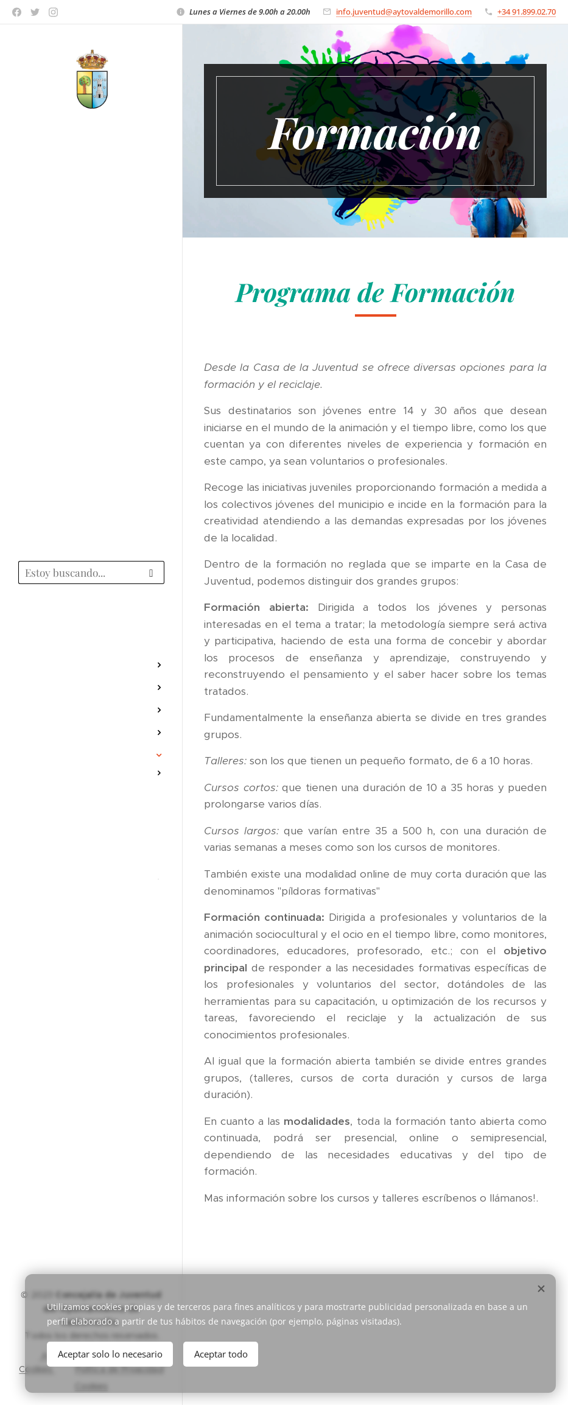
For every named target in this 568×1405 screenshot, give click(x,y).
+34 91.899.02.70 (526, 11)
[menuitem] (91, 629)
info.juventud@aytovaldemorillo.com (404, 11)
